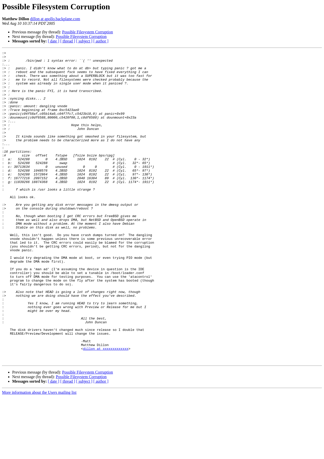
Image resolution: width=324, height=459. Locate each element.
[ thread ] (67, 41)
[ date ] (53, 41)
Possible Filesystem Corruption (87, 32)
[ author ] (101, 41)
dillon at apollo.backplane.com (55, 19)
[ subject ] (84, 41)
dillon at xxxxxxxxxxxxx (105, 408)
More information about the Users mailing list (39, 454)
